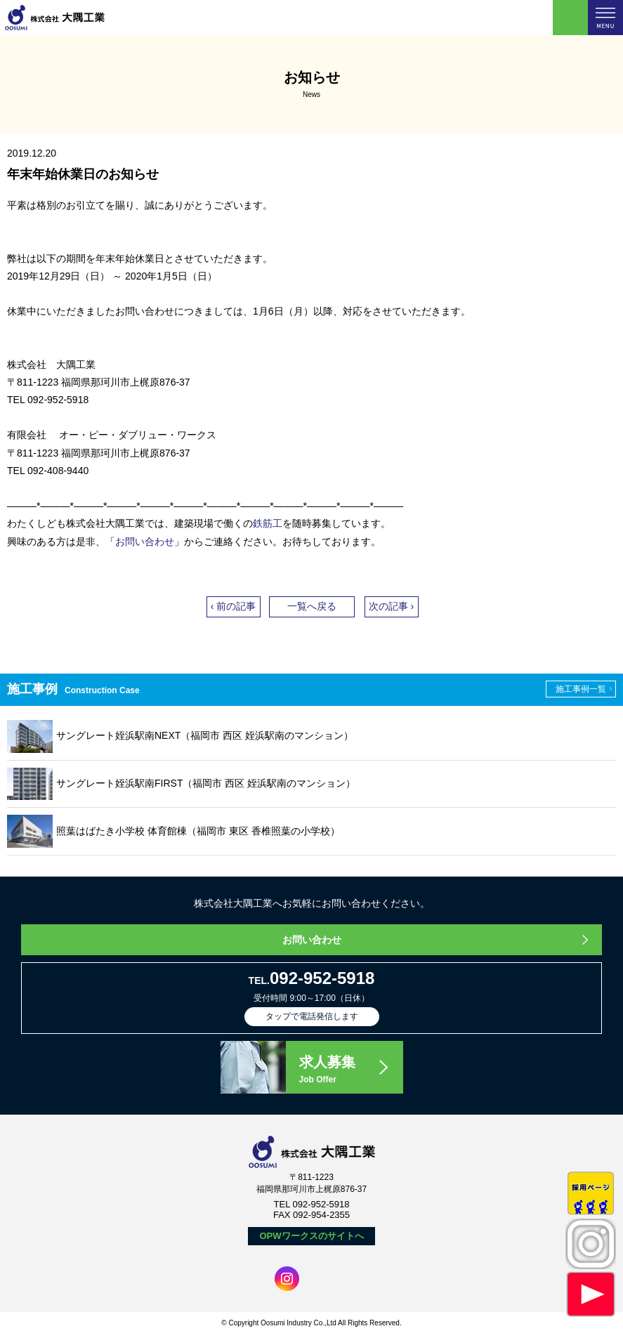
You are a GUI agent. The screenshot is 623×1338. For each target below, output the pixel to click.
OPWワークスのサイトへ (311, 1236)
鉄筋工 (267, 523)
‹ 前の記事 (233, 606)
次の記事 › (391, 606)
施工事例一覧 (581, 689)
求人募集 (350, 1070)
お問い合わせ (144, 541)
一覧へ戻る (311, 606)
